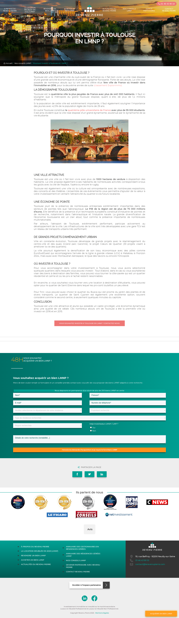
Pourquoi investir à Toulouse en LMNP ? (50, 63)
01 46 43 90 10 (166, 4)
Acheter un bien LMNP (69, 10)
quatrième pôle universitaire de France (89, 110)
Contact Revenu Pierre (169, 10)
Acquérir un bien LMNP (161, 614)
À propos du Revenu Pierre (10, 10)
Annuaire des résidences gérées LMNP (83, 555)
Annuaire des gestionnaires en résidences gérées (82, 548)
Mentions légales (102, 613)
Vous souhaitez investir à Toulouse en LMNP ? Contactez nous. (89, 323)
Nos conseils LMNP (129, 10)
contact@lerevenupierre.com (147, 564)
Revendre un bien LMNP (50, 10)
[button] (84, 537)
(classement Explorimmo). (108, 85)
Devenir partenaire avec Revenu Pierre (83, 566)
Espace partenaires (149, 10)
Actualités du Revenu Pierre (109, 10)
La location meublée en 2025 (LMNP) (30, 10)
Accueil (8, 63)
